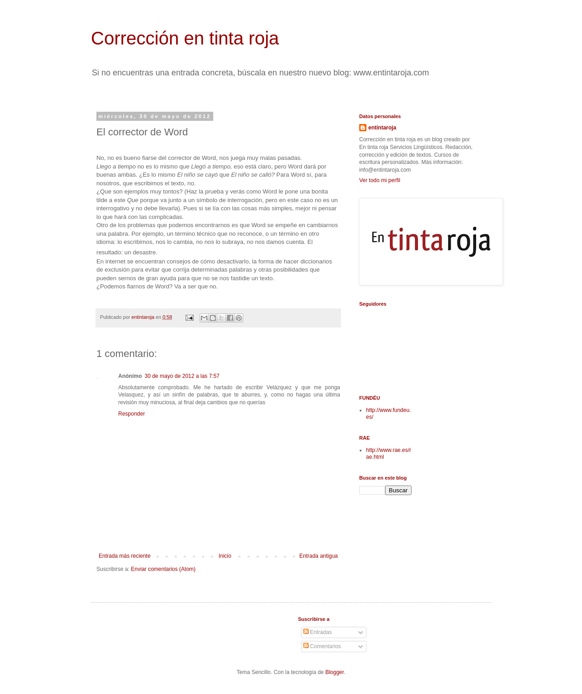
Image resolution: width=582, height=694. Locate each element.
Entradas (317, 632)
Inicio (225, 556)
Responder (131, 414)
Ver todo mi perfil (379, 180)
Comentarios (322, 646)
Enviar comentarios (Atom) (163, 569)
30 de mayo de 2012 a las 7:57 (182, 376)
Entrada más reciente (125, 556)
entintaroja (382, 127)
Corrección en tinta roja (185, 38)
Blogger (334, 672)
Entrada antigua (318, 556)
